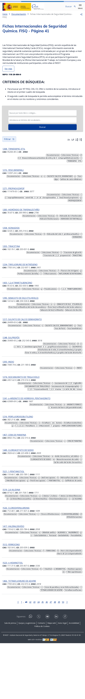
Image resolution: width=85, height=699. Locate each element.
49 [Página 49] (59, 657)
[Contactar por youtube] (47, 672)
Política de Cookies (42, 682)
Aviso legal (62, 679)
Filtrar (9, 194)
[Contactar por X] (39, 672)
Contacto (41, 679)
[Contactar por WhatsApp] (31, 673)
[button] (80, 7)
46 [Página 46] (47, 657)
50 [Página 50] (63, 657)
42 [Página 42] (30, 657)
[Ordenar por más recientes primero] (69, 195)
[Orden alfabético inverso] (81, 195)
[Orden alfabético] (77, 195)
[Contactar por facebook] (65, 672)
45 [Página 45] (42, 657)
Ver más (8, 124)
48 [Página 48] (55, 657)
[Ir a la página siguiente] (67, 657)
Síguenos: (21, 672)
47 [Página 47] (51, 657)
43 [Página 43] (34, 657)
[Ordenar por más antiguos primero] (73, 195)
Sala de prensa (10, 679)
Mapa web (51, 679)
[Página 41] (26, 657)
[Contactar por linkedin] (56, 672)
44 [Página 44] (38, 657)
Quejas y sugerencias (26, 679)
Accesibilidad (74, 679)
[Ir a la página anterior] (18, 657)
